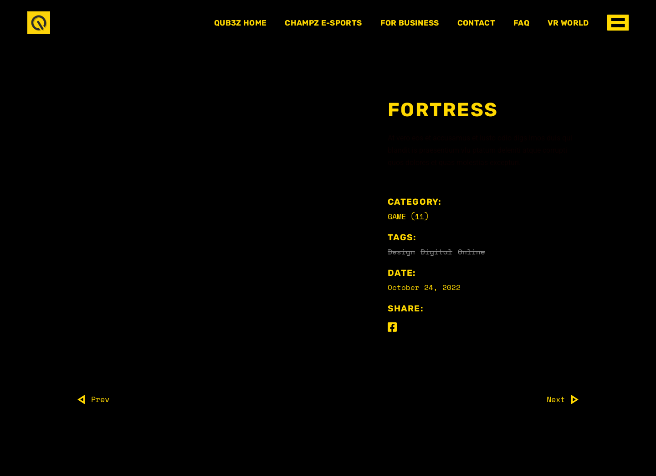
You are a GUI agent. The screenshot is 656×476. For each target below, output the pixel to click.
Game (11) (408, 216)
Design (401, 251)
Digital (436, 251)
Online (471, 251)
